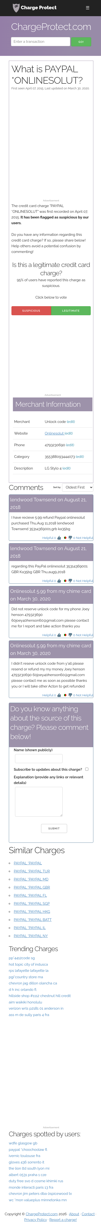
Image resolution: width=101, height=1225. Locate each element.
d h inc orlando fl (23, 990)
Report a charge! (63, 1220)
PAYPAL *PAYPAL (28, 863)
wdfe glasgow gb (23, 1143)
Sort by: (57, 487)
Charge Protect (35, 8)
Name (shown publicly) (33, 750)
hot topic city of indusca (28, 964)
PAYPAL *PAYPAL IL (30, 928)
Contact (88, 1214)
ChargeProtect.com (42, 1214)
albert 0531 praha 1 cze (28, 1175)
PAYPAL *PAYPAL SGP (32, 903)
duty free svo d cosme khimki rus (36, 1181)
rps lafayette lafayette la (28, 970)
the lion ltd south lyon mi (29, 1168)
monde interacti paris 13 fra (31, 1187)
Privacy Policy (35, 1220)
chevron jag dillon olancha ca (33, 983)
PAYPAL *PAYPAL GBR (32, 887)
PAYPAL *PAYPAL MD (31, 879)
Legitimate (71, 310)
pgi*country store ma (26, 977)
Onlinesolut (55, 433)
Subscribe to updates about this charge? (48, 769)
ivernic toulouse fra (24, 1156)
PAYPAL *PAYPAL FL (30, 895)
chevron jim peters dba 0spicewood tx (40, 1193)
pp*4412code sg (22, 958)
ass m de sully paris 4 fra (29, 1015)
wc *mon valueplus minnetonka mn (38, 1200)
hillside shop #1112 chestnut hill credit (40, 996)
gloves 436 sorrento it (26, 1162)
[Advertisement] (50, 147)
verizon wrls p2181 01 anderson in (36, 1008)
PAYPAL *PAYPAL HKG (32, 912)
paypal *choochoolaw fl (28, 1150)
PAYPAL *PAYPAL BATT (33, 920)
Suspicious (31, 310)
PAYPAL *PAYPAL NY (31, 936)
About (74, 1214)
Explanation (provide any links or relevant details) (48, 780)
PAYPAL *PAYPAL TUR (32, 871)
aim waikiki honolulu (25, 1002)
